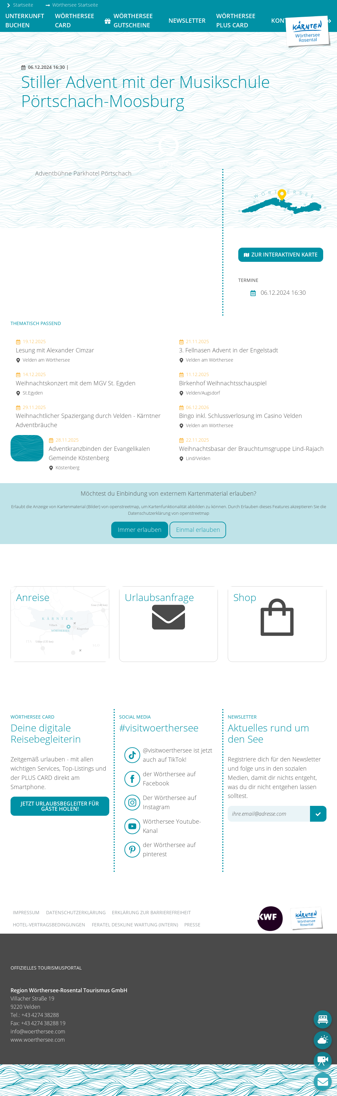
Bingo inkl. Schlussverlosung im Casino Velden (240, 416)
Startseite (19, 5)
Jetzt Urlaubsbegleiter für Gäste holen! (60, 806)
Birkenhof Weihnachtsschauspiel (223, 383)
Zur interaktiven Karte (281, 254)
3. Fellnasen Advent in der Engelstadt (228, 350)
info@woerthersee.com (38, 1031)
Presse (192, 924)
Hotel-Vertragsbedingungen (49, 924)
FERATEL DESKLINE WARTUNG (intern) (135, 924)
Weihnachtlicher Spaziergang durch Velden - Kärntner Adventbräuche (88, 416)
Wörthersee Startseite (71, 5)
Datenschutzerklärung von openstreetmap (168, 513)
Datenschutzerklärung (76, 912)
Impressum (26, 912)
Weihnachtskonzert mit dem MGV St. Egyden (76, 383)
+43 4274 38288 (40, 1015)
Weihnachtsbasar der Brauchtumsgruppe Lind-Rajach (251, 449)
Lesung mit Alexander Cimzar (55, 350)
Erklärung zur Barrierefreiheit (151, 912)
